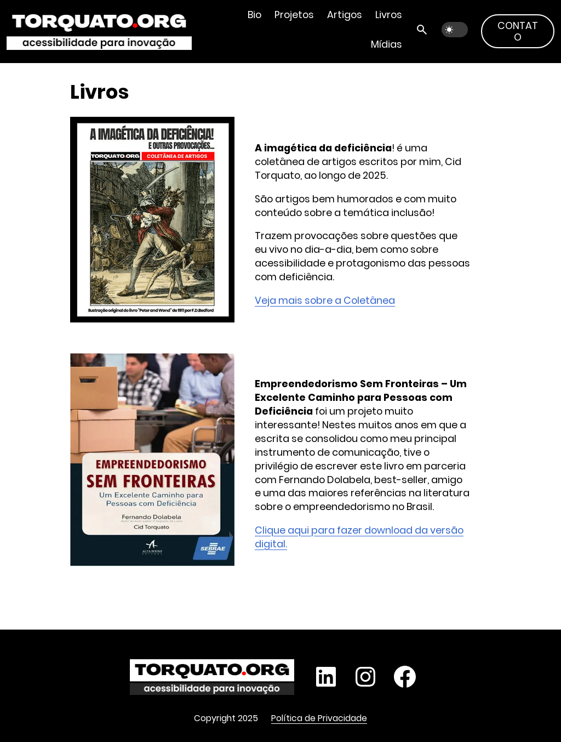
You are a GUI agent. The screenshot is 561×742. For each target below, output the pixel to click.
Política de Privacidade (319, 718)
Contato (517, 31)
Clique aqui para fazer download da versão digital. (359, 537)
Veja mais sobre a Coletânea (325, 300)
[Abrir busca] (421, 29)
